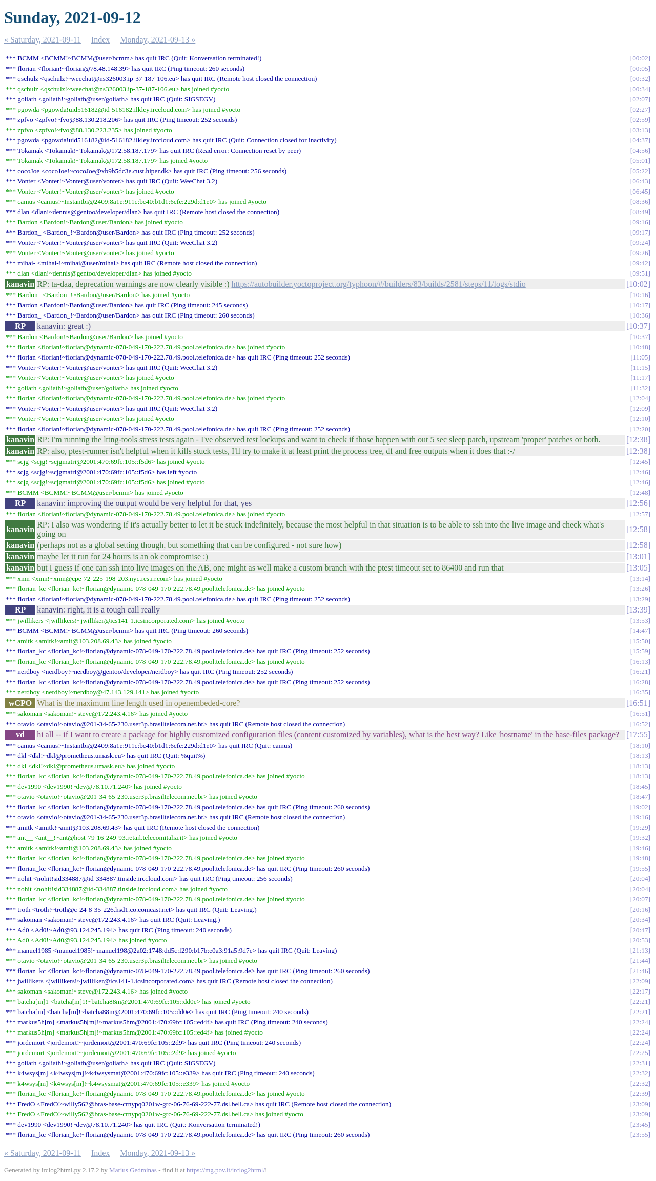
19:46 (640, 848)
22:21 (640, 1001)
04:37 (640, 140)
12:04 (640, 398)
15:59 (640, 651)
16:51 (638, 703)
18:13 (640, 756)
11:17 (640, 378)
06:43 (640, 181)
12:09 (640, 408)
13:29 (640, 599)
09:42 (640, 263)
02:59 (640, 119)
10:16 (640, 295)
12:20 (640, 429)
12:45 (640, 462)
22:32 (640, 1073)
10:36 (640, 315)
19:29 (640, 827)
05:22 (640, 171)
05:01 (640, 160)
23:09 (640, 1104)
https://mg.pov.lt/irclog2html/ (226, 1170)
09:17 (640, 232)
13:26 (640, 589)
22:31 (640, 1063)
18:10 (640, 745)
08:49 (640, 212)
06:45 (640, 191)
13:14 (640, 578)
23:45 (640, 1124)
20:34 (640, 919)
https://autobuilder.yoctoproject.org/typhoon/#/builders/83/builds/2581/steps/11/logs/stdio (379, 284)
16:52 (640, 724)
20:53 (640, 940)
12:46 (640, 472)
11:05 (640, 357)
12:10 (640, 419)
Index (100, 39)
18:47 (640, 796)
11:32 (640, 388)
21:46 (640, 971)
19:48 (640, 858)
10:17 (640, 305)
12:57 (640, 514)
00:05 (640, 68)
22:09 (640, 981)
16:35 (640, 692)
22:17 (640, 991)
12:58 (638, 529)
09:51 (640, 273)
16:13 (640, 661)
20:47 (640, 930)
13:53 (640, 620)
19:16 (640, 817)
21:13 (640, 950)
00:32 (640, 78)
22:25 (640, 1053)
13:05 (638, 567)
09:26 (640, 253)
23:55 (640, 1134)
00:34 (640, 89)
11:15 (640, 367)
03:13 (640, 130)
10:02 (638, 284)
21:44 (640, 960)
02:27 (640, 109)
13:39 (638, 609)
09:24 (640, 242)
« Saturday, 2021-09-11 (42, 39)
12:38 (638, 439)
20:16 (640, 909)
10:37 (638, 326)
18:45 (640, 786)
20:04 (640, 878)
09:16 (640, 222)
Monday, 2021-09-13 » (157, 39)
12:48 (640, 492)
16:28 (640, 682)
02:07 (640, 99)
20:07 (640, 899)
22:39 (640, 1094)
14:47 (640, 631)
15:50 (640, 641)
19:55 (640, 868)
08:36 (640, 201)
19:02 (640, 807)
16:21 (640, 672)
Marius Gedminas (133, 1170)
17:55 (638, 734)
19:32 (640, 837)
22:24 (640, 1022)
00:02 (640, 58)
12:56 (638, 503)
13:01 (638, 556)
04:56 (640, 150)
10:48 (640, 347)
